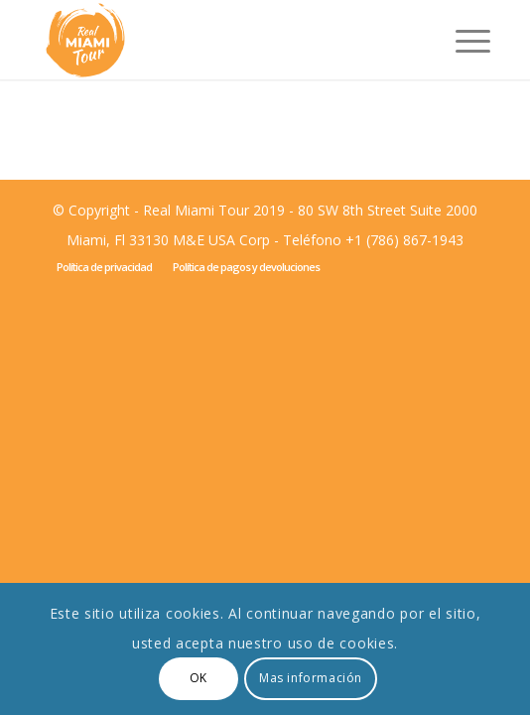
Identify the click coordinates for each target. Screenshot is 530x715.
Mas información (310, 677)
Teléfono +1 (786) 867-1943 (373, 239)
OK (198, 677)
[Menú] (463, 39)
